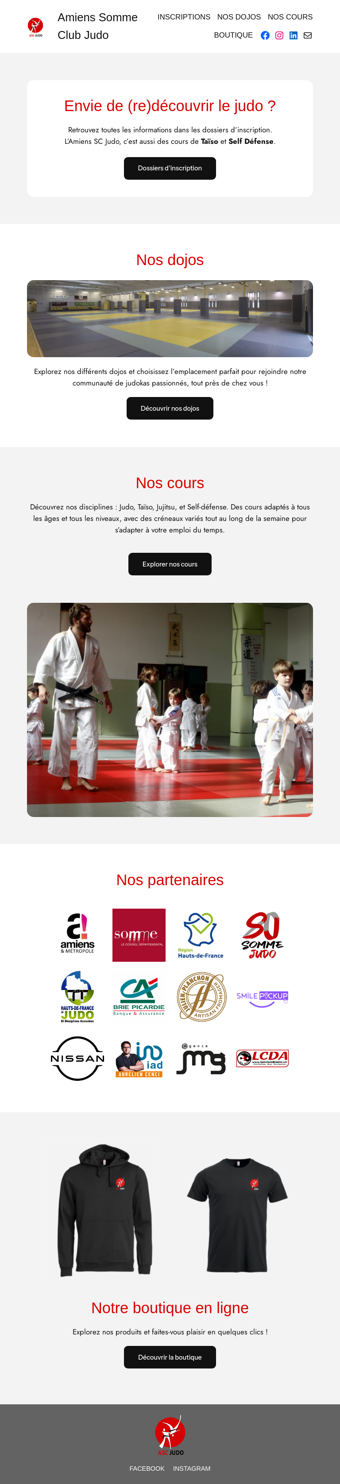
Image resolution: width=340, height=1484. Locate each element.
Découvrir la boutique (170, 1357)
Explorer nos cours (170, 564)
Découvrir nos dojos (170, 408)
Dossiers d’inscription (170, 168)
